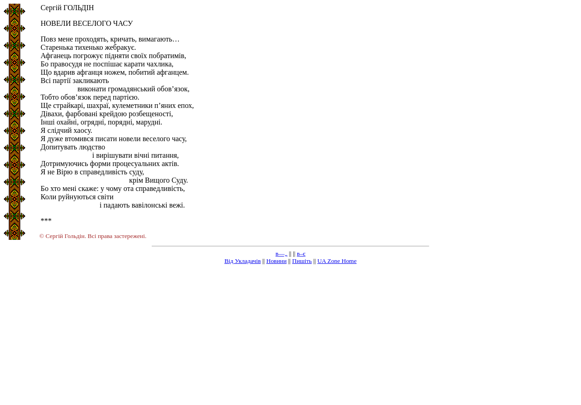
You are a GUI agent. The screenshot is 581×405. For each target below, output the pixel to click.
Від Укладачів (243, 260)
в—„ (282, 253)
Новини (277, 260)
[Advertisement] (290, 336)
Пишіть (302, 260)
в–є (301, 253)
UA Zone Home (336, 260)
